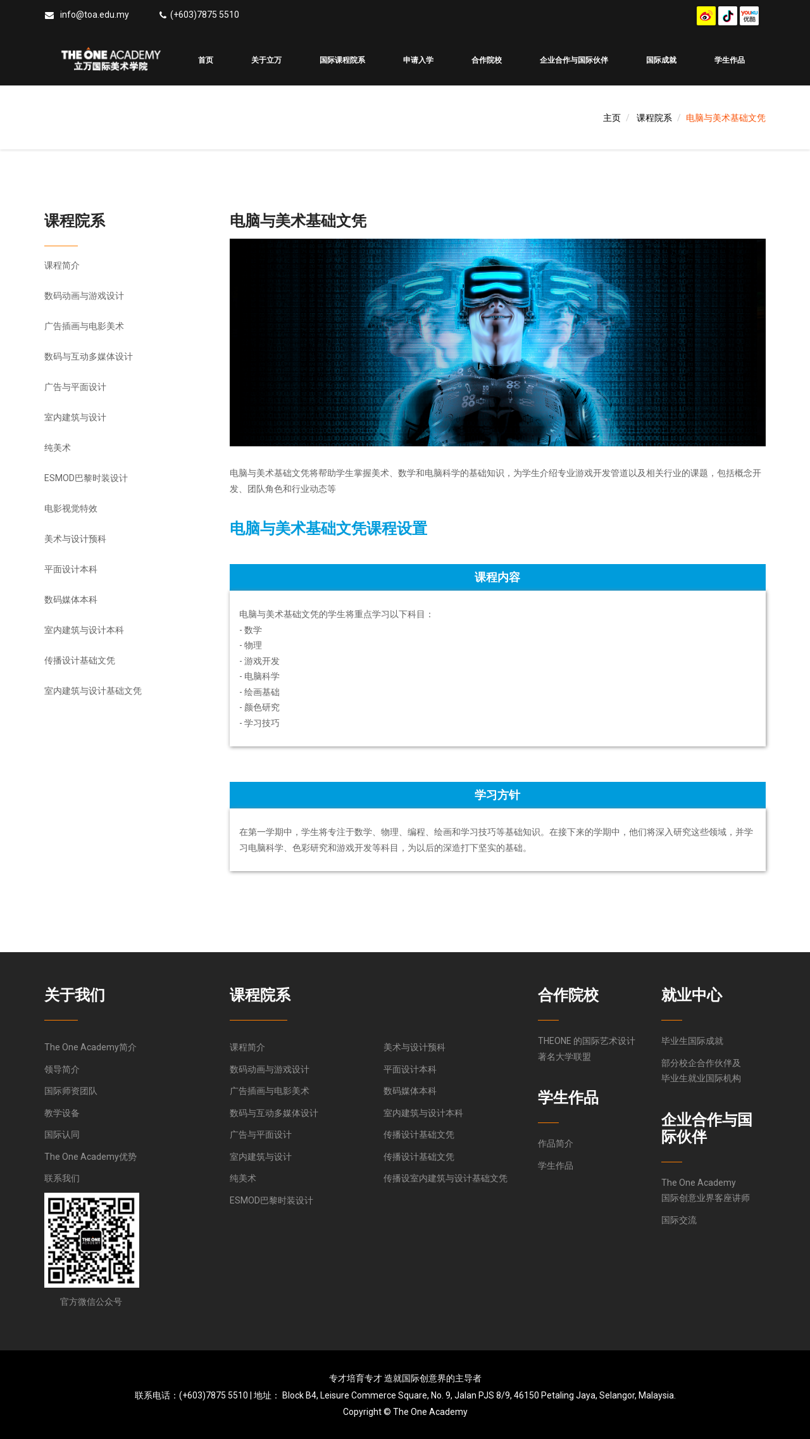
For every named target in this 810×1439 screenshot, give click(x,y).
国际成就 (661, 60)
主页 (612, 118)
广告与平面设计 (75, 387)
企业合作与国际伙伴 (574, 60)
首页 (205, 60)
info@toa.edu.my (94, 14)
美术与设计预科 (75, 539)
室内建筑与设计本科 (84, 630)
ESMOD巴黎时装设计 (86, 478)
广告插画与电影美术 (84, 326)
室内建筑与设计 (75, 417)
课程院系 (654, 118)
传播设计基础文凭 (79, 660)
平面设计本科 (70, 569)
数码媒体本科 (70, 599)
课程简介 (62, 265)
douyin (727, 15)
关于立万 (266, 60)
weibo (706, 15)
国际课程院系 (342, 60)
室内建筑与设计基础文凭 (93, 691)
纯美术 (57, 448)
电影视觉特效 (70, 508)
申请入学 (418, 60)
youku (749, 15)
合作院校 (486, 60)
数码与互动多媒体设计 (88, 356)
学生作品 (729, 60)
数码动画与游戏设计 (84, 296)
